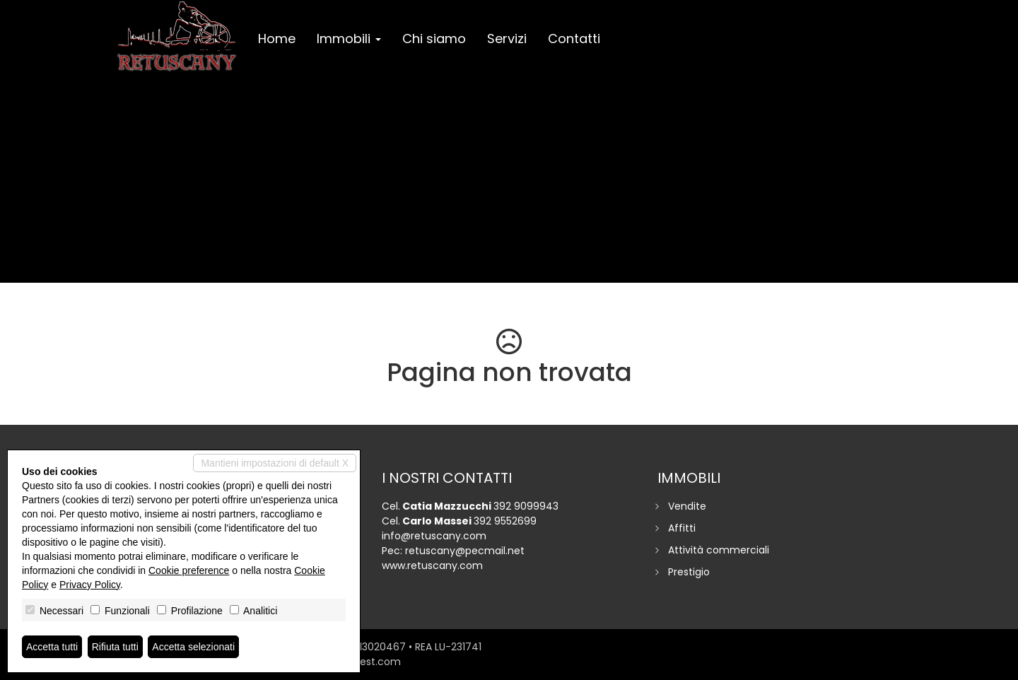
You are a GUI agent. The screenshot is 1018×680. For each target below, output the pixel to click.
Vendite (687, 506)
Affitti (682, 528)
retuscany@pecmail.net (465, 551)
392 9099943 (525, 506)
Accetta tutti (52, 646)
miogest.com (367, 662)
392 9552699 (505, 521)
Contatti (574, 38)
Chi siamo (434, 38)
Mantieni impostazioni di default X (275, 463)
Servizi (507, 38)
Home (277, 38)
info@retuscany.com (434, 536)
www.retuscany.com (432, 565)
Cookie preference (188, 570)
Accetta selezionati (193, 646)
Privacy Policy (89, 584)
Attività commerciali (718, 550)
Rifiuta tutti (115, 646)
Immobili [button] (349, 38)
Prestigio (689, 572)
